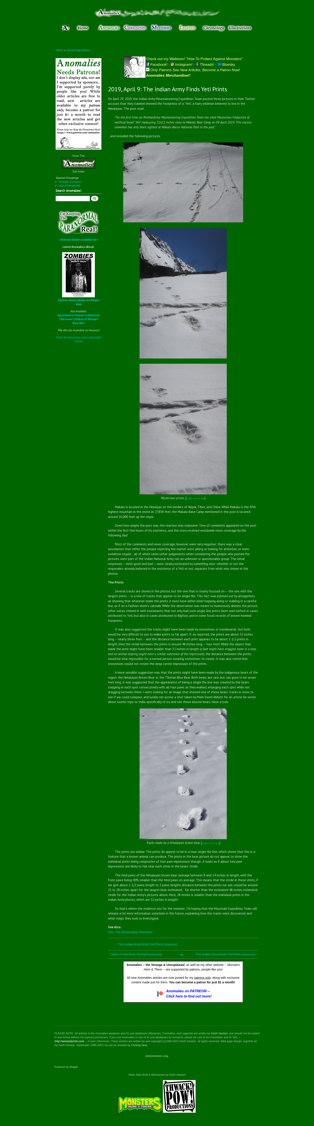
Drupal (74, 1067)
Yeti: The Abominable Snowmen (130, 932)
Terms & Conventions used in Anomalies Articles (78, 339)
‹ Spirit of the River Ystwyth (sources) (135, 954)
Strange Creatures (70, 181)
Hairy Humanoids (69, 185)
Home (59, 50)
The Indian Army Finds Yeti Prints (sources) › (226, 954)
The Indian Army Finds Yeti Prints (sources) (147, 944)
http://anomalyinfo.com (69, 1041)
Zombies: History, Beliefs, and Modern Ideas (78, 302)
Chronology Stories (78, 50)
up (181, 954)
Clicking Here (139, 1045)
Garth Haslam (219, 1033)
